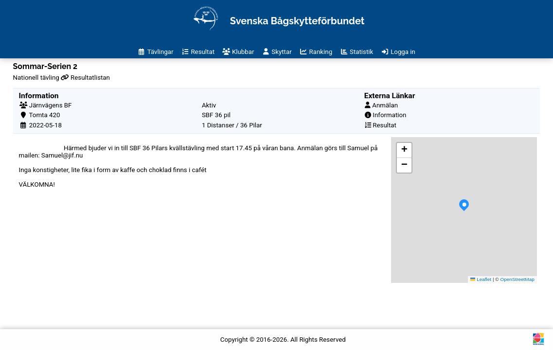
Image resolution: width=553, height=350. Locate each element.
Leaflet (480, 279)
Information (389, 115)
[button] (464, 210)
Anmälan (385, 105)
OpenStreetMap (517, 279)
